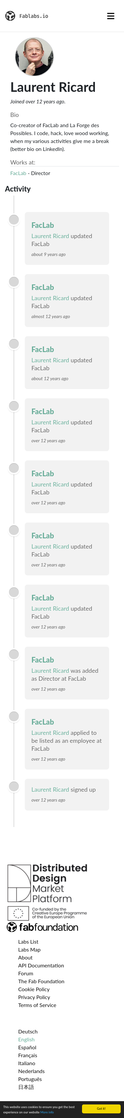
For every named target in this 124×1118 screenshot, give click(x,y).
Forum (25, 973)
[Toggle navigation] (111, 16)
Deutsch (28, 1031)
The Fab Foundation (41, 981)
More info (47, 1112)
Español (27, 1047)
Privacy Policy (34, 997)
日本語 (26, 1087)
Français (27, 1055)
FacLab (18, 173)
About (25, 957)
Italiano (26, 1063)
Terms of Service (37, 1005)
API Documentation (41, 965)
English (26, 1039)
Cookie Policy (34, 989)
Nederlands (31, 1071)
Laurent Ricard (50, 235)
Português (30, 1079)
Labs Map (29, 949)
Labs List (28, 941)
